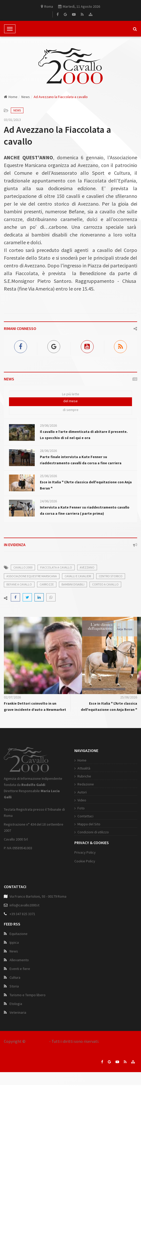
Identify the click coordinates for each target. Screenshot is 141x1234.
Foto (81, 808)
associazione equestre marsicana (31, 576)
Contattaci (85, 816)
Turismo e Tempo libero (28, 995)
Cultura (15, 977)
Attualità (83, 768)
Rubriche (84, 776)
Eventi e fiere (20, 968)
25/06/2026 (48, 476)
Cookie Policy (84, 861)
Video (81, 800)
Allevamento (19, 960)
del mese (70, 401)
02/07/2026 (12, 697)
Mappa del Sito (88, 824)
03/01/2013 (12, 119)
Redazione (85, 784)
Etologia (16, 1003)
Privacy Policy (85, 852)
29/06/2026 (48, 425)
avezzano (87, 567)
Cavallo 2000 (37, 1041)
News (25, 96)
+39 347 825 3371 (22, 914)
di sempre (70, 409)
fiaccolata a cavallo (56, 567)
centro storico (110, 576)
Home (10, 96)
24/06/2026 (48, 501)
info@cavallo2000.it (24, 905)
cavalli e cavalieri (78, 576)
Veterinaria (18, 1012)
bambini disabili (72, 584)
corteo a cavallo (105, 584)
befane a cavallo (19, 584)
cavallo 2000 (22, 567)
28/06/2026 (48, 450)
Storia (14, 986)
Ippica (14, 942)
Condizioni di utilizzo (93, 832)
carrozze (47, 584)
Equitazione (19, 933)
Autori (82, 792)
